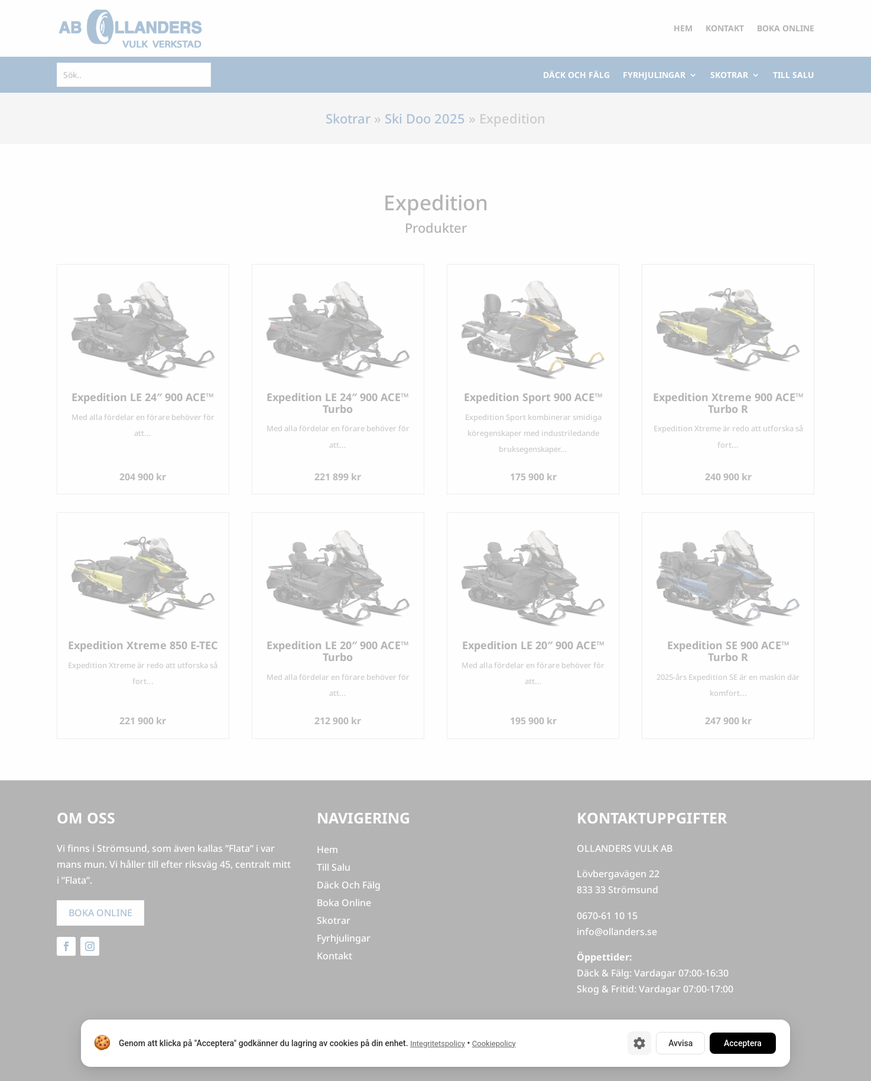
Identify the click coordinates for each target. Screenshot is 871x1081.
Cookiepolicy (494, 1043)
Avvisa (680, 1043)
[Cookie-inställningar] (639, 1043)
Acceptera (743, 1043)
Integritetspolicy (437, 1043)
